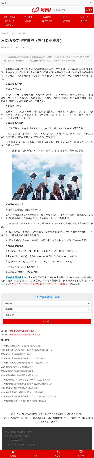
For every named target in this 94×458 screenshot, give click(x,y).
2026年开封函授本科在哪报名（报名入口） (20, 375)
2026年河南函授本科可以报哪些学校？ (18, 371)
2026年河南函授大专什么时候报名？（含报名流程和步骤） (27, 384)
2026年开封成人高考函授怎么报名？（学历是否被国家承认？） (29, 396)
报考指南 (47, 17)
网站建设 (53, 422)
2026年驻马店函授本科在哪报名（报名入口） (21, 346)
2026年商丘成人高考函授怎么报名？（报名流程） (23, 392)
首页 (13, 33)
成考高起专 (9, 21)
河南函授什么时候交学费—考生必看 (25, 334)
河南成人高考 (9, 17)
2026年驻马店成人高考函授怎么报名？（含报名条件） (25, 363)
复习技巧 (85, 21)
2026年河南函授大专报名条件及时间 (17, 367)
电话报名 (58, 453)
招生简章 (28, 17)
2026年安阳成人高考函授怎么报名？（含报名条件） (24, 358)
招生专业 (66, 17)
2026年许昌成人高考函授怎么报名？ (17, 354)
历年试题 (66, 21)
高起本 (28, 21)
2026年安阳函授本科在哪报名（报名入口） (20, 388)
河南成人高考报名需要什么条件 (23, 331)
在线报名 (9, 25)
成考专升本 (47, 21)
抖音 (35, 453)
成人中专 (85, 17)
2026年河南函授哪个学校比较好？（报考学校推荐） (24, 401)
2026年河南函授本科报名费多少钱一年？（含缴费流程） (26, 379)
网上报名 (81, 453)
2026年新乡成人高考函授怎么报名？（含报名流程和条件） (27, 350)
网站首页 (13, 453)
